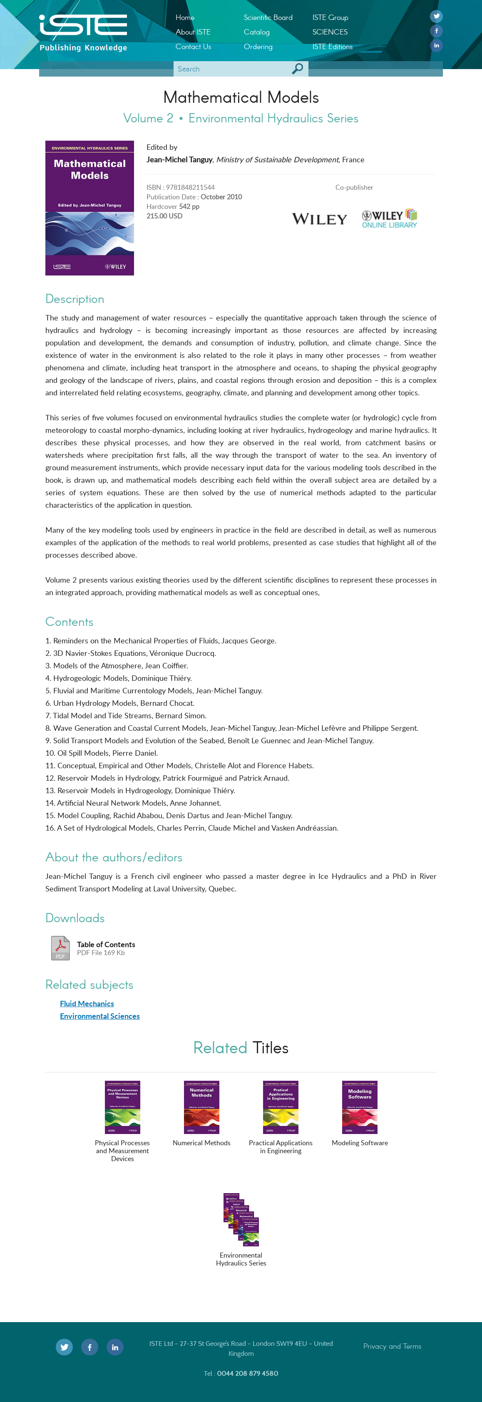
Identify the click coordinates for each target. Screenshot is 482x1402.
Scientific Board (268, 17)
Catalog (257, 31)
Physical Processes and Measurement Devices (122, 1122)
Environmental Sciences (100, 1015)
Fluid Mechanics (87, 1003)
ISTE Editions (333, 46)
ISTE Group (330, 17)
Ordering (258, 46)
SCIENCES (330, 31)
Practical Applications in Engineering (281, 1118)
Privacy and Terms (392, 1345)
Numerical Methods (202, 1114)
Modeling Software (360, 1114)
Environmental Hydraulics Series (241, 1230)
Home (185, 17)
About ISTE (193, 31)
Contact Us (193, 46)
